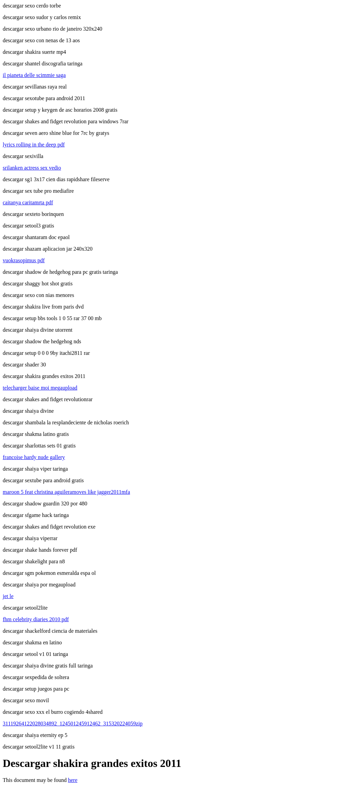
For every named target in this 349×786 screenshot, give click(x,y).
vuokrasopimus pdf (24, 260)
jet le (8, 596)
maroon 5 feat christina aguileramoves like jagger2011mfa (66, 492)
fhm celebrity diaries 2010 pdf (36, 619)
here (73, 780)
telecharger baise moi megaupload (40, 388)
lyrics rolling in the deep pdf (34, 144)
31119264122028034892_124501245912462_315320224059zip (72, 723)
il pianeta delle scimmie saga (34, 75)
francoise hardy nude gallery (34, 457)
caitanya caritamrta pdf (28, 202)
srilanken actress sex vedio (32, 168)
